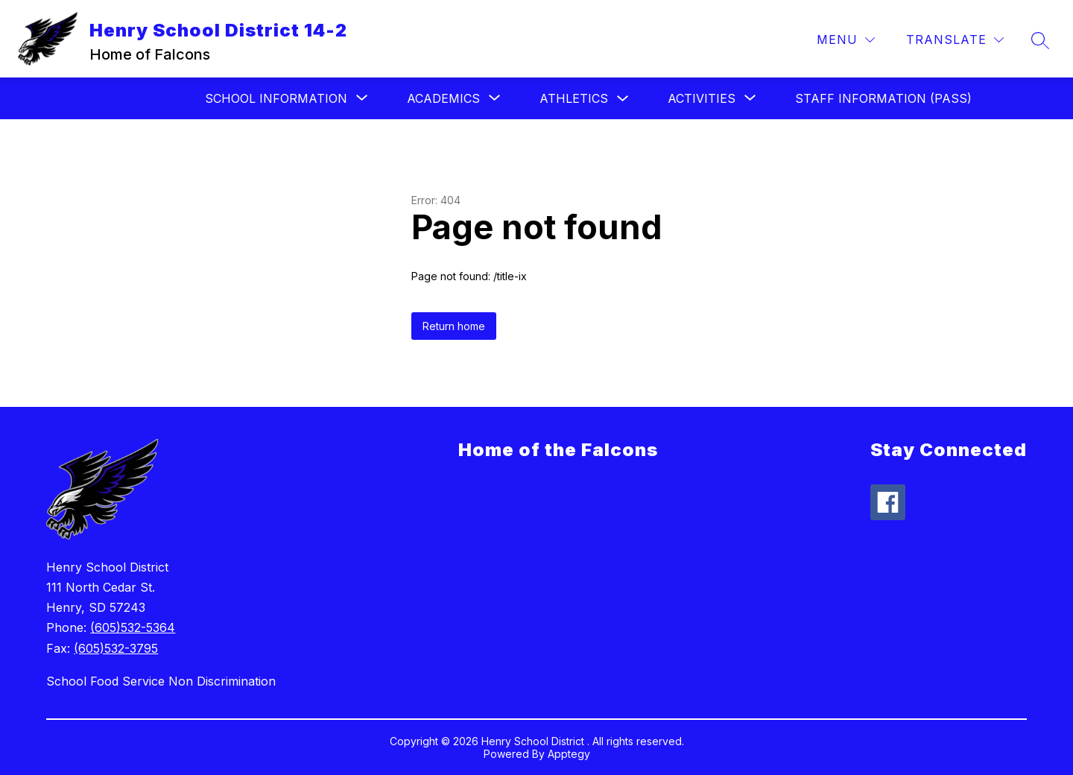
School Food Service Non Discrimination (161, 681)
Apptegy (569, 753)
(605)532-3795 (116, 648)
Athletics (573, 98)
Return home (453, 326)
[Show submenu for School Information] (276, 98)
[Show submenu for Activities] (701, 98)
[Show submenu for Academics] (443, 98)
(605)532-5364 (132, 627)
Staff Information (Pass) (883, 98)
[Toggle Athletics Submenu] (623, 99)
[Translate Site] (954, 40)
